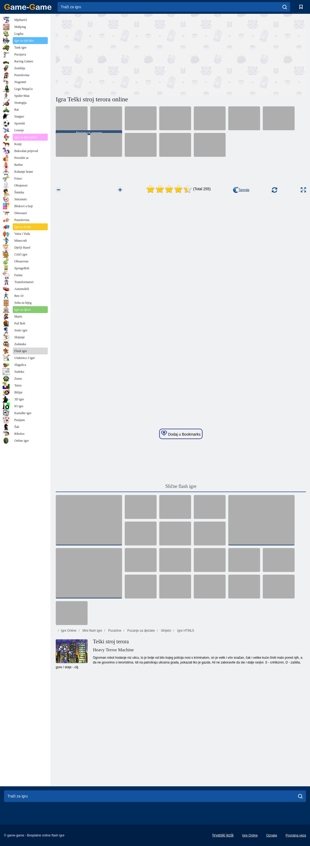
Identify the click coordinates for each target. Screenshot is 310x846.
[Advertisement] (118, 54)
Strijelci (165, 630)
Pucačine (114, 630)
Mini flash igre (91, 630)
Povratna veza (296, 835)
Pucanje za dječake (140, 630)
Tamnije (241, 190)
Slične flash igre (180, 486)
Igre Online (68, 630)
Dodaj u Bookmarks (180, 433)
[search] (284, 7)
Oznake (271, 835)
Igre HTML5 (185, 630)
